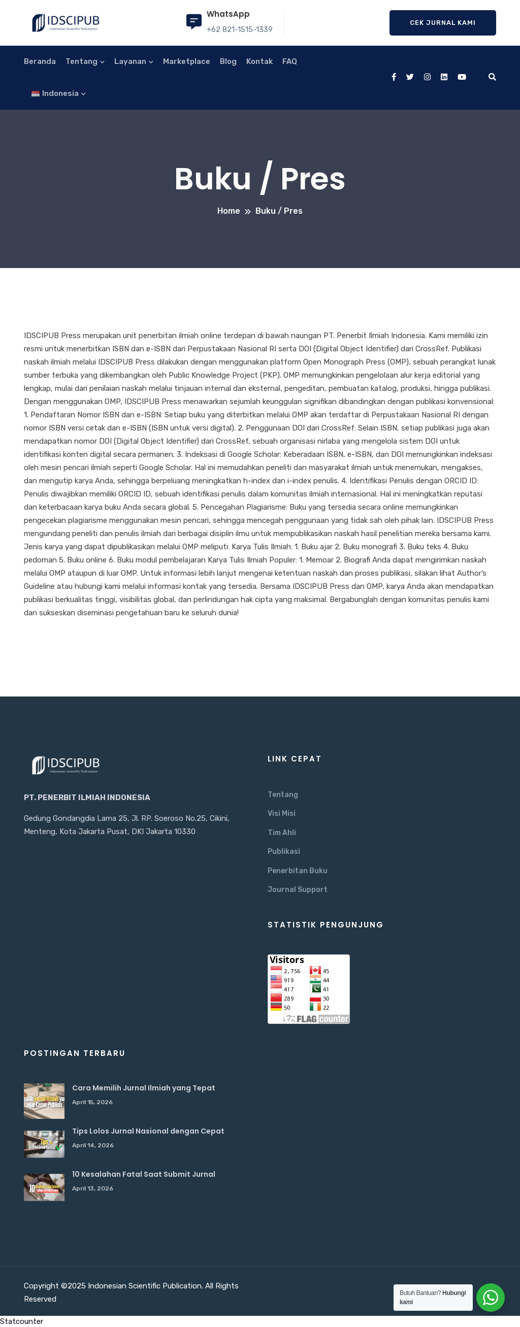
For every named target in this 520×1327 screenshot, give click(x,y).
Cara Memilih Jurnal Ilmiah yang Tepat (143, 1088)
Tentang (82, 61)
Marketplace (186, 61)
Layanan (130, 61)
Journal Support (298, 889)
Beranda (40, 61)
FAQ (289, 61)
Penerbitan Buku (298, 871)
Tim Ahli (282, 832)
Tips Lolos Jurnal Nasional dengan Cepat (148, 1131)
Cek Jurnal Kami (443, 22)
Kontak (259, 61)
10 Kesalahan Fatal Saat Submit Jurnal (143, 1174)
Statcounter (21, 1321)
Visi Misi (282, 813)
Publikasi (284, 851)
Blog (228, 61)
